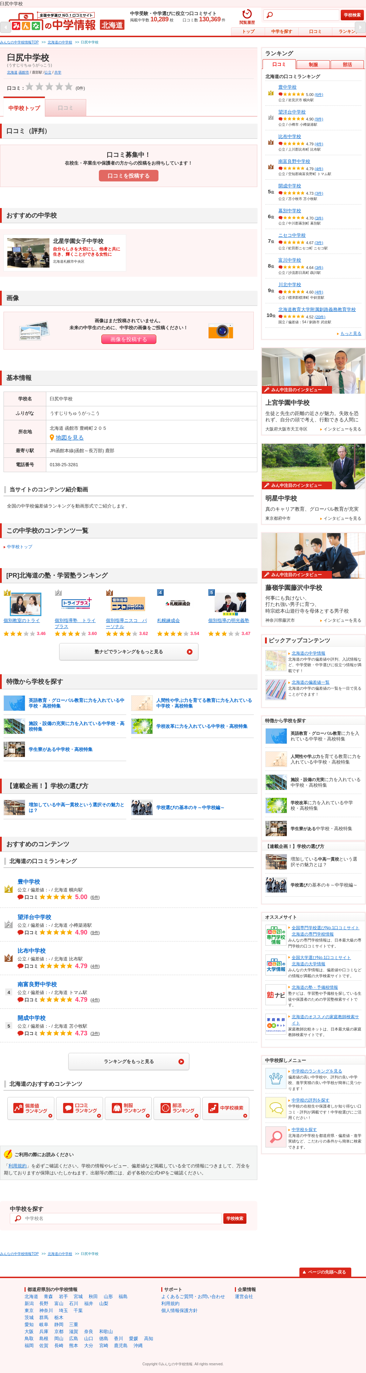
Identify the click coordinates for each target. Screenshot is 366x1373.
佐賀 (43, 1345)
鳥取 (29, 1338)
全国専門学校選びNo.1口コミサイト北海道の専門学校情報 (325, 931)
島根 (43, 1338)
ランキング (349, 31)
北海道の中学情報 (308, 653)
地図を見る (70, 438)
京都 (58, 1331)
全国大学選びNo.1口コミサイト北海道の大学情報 (321, 960)
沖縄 (138, 1345)
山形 (108, 1296)
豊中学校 (29, 882)
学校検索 (352, 15)
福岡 (29, 1345)
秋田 (93, 1296)
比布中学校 (32, 951)
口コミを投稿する (129, 176)
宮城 (78, 1296)
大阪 (29, 1331)
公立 (48, 72)
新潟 (29, 1303)
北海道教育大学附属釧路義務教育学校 (317, 309)
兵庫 (43, 1331)
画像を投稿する (128, 339)
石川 (73, 1303)
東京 (29, 1310)
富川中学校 (289, 260)
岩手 (63, 1296)
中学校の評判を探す (311, 1100)
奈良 (88, 1331)
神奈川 (46, 1310)
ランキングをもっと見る (129, 1061)
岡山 (58, 1338)
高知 (148, 1338)
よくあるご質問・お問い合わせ (193, 1296)
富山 (58, 1303)
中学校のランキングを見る (317, 1071)
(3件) (319, 193)
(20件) (320, 317)
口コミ (315, 31)
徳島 (103, 1338)
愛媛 (133, 1338)
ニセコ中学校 (292, 235)
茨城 (29, 1317)
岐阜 (43, 1324)
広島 (73, 1338)
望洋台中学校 (34, 917)
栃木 (58, 1317)
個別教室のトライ (22, 620)
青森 (48, 1296)
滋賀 (73, 1331)
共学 (57, 72)
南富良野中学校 (37, 984)
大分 (88, 1345)
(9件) (319, 119)
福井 (88, 1303)
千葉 (78, 1310)
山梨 (103, 1303)
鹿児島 (121, 1345)
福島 (123, 1296)
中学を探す (281, 31)
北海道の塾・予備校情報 (315, 987)
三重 (73, 1324)
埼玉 (63, 1310)
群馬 (43, 1317)
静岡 (58, 1324)
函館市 (24, 72)
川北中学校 (289, 284)
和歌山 (106, 1331)
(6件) (319, 94)
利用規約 (17, 1165)
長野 (43, 1303)
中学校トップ (24, 108)
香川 (118, 1338)
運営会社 (244, 1296)
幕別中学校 (289, 210)
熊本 (73, 1345)
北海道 (12, 72)
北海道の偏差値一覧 (311, 682)
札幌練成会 (168, 620)
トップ (248, 31)
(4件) (319, 144)
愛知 (29, 1324)
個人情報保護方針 (179, 1310)
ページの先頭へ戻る (327, 1272)
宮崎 (103, 1345)
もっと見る (350, 333)
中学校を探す (304, 1129)
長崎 (58, 1345)
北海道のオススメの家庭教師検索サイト (325, 1020)
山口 (88, 1338)
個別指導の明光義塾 (228, 620)
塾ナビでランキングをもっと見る (129, 651)
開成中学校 (32, 1018)
